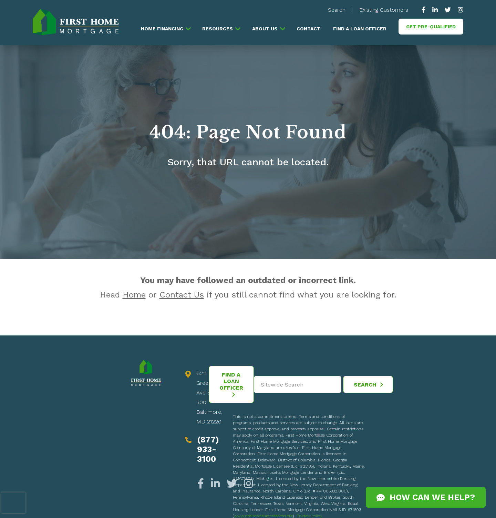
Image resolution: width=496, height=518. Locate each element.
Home (134, 295)
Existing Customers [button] (383, 10)
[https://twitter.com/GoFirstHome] (447, 9)
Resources (217, 28)
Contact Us (181, 295)
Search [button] (336, 10)
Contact (308, 28)
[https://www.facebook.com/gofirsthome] (425, 9)
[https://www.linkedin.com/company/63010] (435, 9)
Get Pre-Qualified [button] (431, 26)
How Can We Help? (425, 497)
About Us (265, 28)
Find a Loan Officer (359, 28)
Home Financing (162, 28)
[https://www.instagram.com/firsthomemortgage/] (458, 9)
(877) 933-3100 (208, 449)
